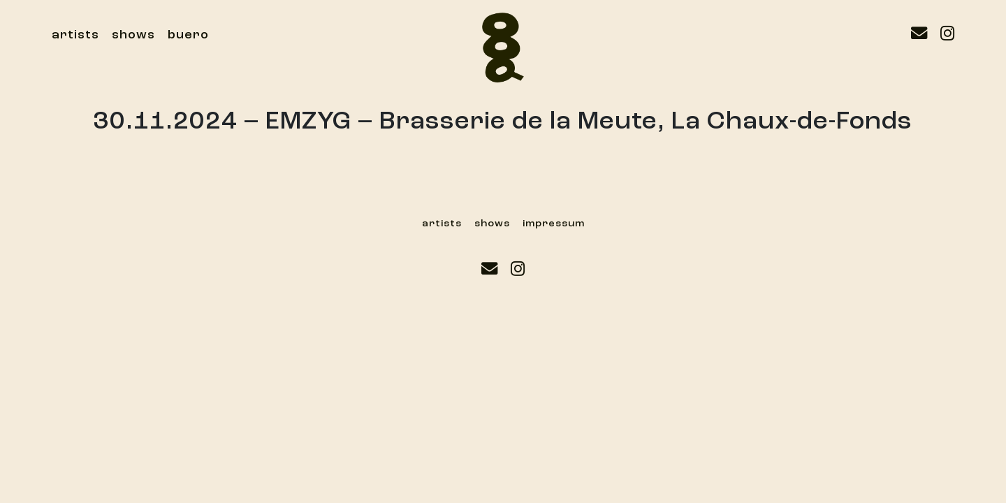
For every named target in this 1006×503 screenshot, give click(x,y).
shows (133, 35)
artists (75, 35)
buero (188, 35)
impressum (554, 223)
